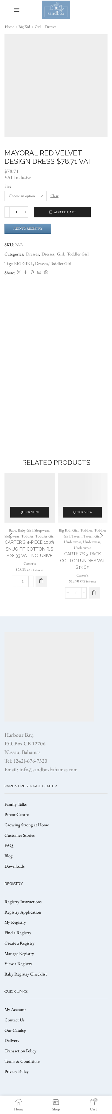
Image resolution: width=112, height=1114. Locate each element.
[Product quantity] (16, 212)
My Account (15, 1009)
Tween (76, 536)
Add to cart (65, 212)
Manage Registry (19, 953)
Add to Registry (27, 228)
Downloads (14, 866)
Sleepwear (41, 530)
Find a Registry (17, 932)
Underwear (72, 541)
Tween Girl (91, 536)
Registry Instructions (23, 901)
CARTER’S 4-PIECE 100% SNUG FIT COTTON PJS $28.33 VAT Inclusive (29, 549)
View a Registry (18, 963)
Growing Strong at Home (26, 825)
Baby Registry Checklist (25, 974)
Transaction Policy (20, 1051)
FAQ (8, 845)
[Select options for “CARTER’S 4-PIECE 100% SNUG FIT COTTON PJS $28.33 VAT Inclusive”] (41, 581)
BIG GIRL (23, 263)
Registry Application (22, 912)
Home (9, 26)
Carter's (30, 563)
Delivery (11, 1040)
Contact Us (14, 1020)
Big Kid (24, 26)
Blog (8, 856)
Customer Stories (19, 835)
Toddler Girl (78, 254)
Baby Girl (25, 530)
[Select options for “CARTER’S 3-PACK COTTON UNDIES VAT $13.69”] (94, 593)
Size (7, 186)
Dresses (50, 26)
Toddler (27, 536)
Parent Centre (16, 814)
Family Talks (15, 804)
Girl (38, 26)
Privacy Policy (16, 1071)
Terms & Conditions (22, 1061)
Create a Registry (19, 943)
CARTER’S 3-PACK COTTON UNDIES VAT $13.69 (82, 560)
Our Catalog (15, 1030)
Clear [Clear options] (54, 195)
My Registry (15, 922)
